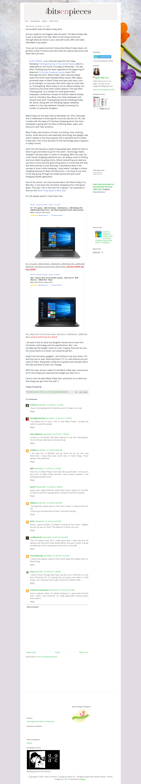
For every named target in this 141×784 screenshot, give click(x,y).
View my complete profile (103, 89)
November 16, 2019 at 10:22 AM (56, 555)
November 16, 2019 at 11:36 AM (47, 571)
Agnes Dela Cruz (102, 77)
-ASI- (66, 779)
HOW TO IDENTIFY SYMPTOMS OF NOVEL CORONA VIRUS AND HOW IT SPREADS (104, 237)
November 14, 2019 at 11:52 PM (58, 418)
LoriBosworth (36, 537)
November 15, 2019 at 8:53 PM (48, 521)
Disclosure (44, 21)
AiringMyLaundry (37, 418)
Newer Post (31, 652)
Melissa (33, 503)
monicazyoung (36, 555)
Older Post (83, 652)
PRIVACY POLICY (53, 21)
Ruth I (32, 521)
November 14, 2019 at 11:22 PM (50, 405)
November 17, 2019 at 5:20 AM (61, 590)
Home (26, 21)
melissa (33, 450)
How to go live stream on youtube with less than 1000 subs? (104, 187)
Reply (32, 411)
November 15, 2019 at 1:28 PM (49, 487)
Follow (29, 743)
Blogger (82, 779)
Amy (32, 571)
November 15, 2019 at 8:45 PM (49, 503)
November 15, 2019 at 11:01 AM (48, 468)
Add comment (33, 607)
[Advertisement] (57, 673)
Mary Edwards (36, 434)
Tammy (33, 405)
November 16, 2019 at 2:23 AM (55, 537)
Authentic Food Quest (39, 590)
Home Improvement (35, 21)
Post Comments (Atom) (47, 656)
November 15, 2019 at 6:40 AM (49, 450)
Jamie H (33, 487)
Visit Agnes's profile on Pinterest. (41, 721)
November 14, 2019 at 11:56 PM (56, 434)
